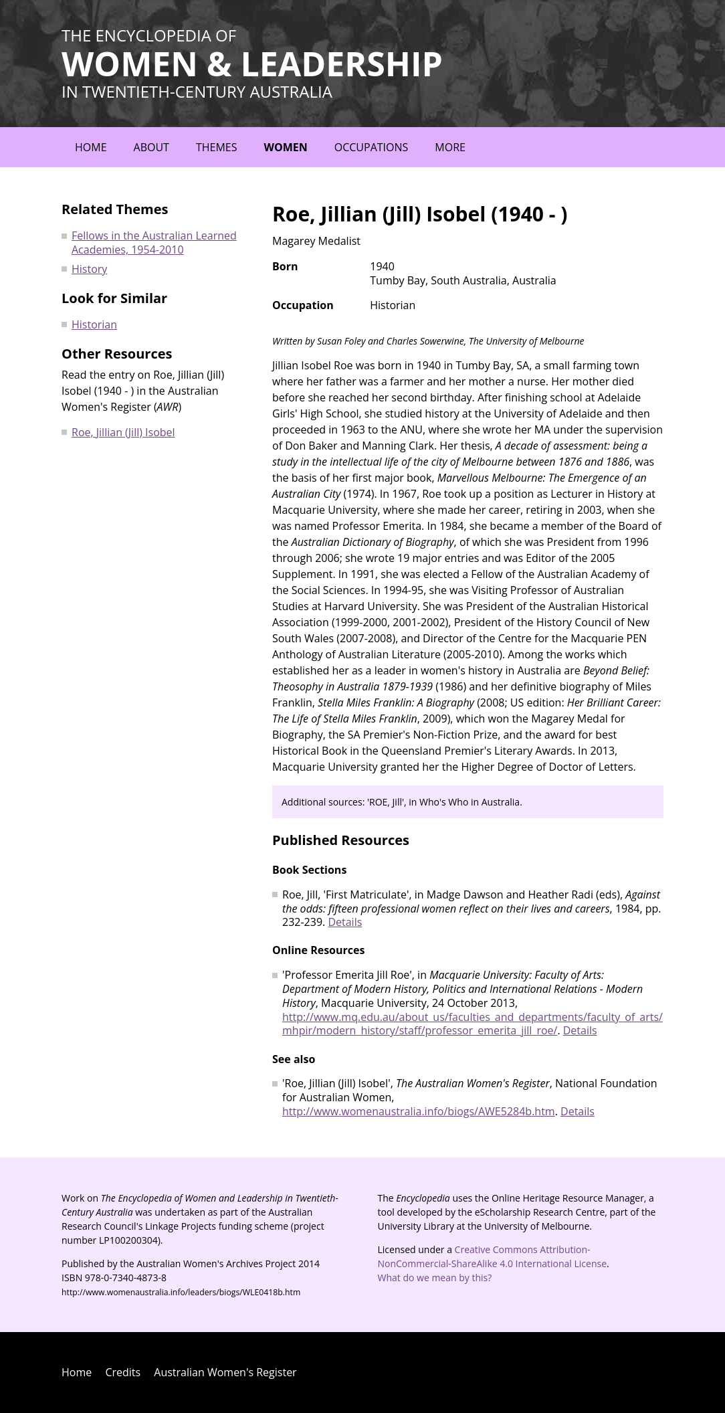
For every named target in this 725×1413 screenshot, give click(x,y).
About (151, 147)
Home (91, 147)
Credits (122, 1372)
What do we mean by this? (435, 1277)
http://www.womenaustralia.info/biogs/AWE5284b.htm (418, 1111)
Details (345, 922)
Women (285, 147)
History (89, 269)
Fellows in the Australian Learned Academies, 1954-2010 (154, 242)
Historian (94, 324)
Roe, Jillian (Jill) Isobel (123, 432)
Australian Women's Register (225, 1372)
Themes (216, 147)
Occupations (371, 147)
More (450, 147)
